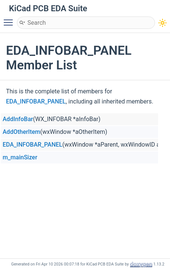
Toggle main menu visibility (10, 19)
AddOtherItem (21, 131)
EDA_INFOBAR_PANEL (36, 101)
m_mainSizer (20, 157)
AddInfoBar (18, 119)
